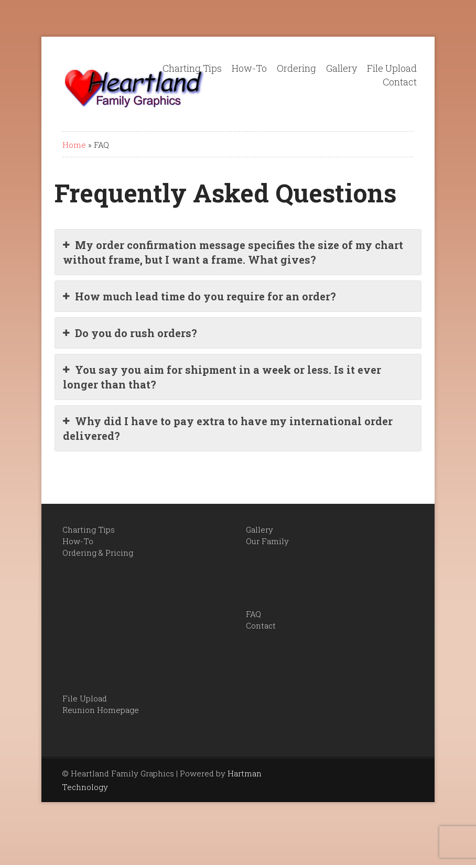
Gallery (341, 68)
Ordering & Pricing (97, 552)
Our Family (267, 541)
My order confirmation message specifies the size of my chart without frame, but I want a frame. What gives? (233, 251)
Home (74, 144)
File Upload (392, 68)
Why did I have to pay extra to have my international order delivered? (228, 428)
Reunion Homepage (100, 710)
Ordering (296, 68)
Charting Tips (192, 68)
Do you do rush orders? (130, 333)
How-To (249, 68)
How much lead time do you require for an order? (199, 296)
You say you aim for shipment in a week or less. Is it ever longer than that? (222, 376)
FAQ (253, 614)
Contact (400, 81)
